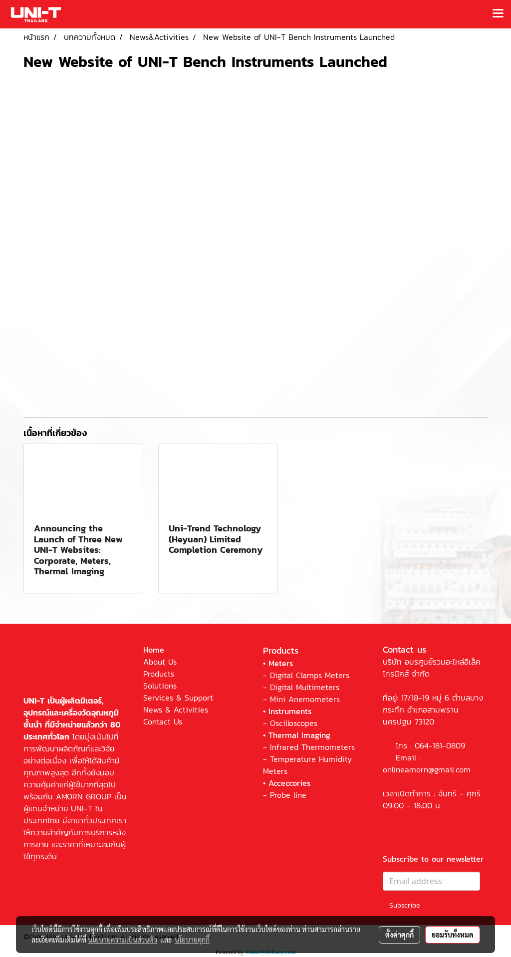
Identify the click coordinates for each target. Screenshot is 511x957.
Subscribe (404, 905)
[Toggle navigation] (498, 14)
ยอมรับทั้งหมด (453, 934)
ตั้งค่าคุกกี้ (399, 934)
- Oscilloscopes (290, 723)
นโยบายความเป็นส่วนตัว (122, 939)
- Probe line (284, 795)
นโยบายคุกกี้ (192, 939)
